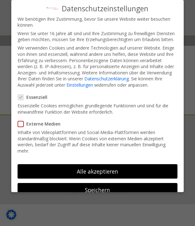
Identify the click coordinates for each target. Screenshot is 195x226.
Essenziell (35, 94)
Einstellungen (79, 82)
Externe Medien (42, 121)
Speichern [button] (97, 187)
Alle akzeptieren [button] (97, 168)
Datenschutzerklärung (106, 75)
